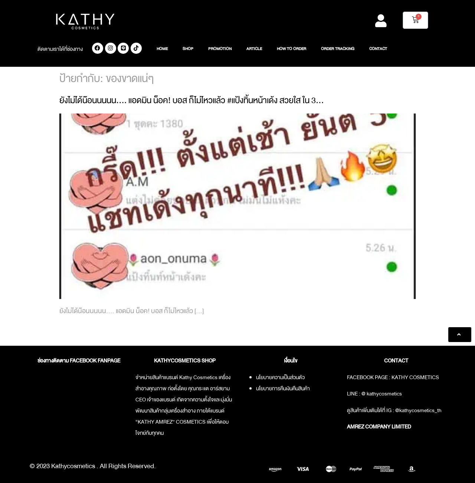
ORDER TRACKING (337, 49)
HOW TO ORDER (291, 49)
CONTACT (378, 49)
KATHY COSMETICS (415, 377)
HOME (162, 49)
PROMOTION (220, 49)
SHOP (188, 49)
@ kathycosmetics (381, 393)
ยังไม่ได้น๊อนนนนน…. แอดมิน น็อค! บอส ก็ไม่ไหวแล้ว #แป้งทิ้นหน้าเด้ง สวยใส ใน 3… (191, 100)
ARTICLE (254, 49)
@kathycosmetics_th (418, 410)
